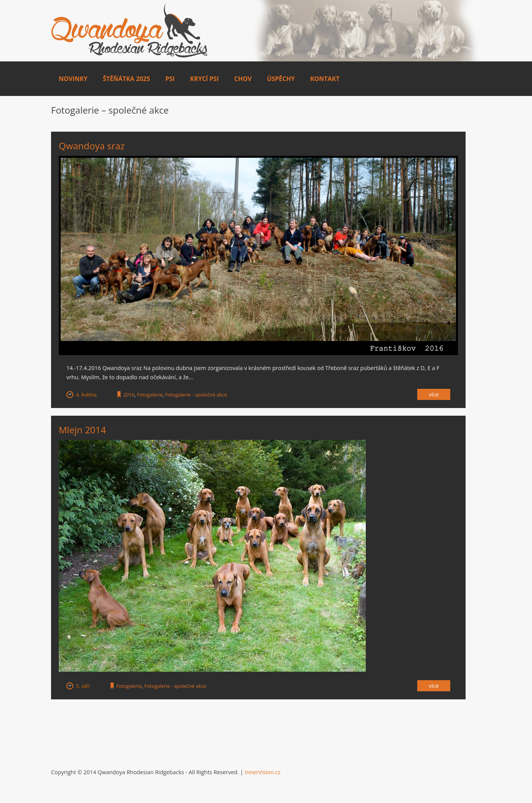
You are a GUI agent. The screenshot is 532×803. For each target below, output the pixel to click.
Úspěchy (281, 78)
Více (434, 394)
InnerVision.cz (262, 772)
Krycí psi (204, 78)
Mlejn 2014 (82, 429)
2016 (128, 394)
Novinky (73, 78)
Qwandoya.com (129, 30)
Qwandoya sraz (92, 145)
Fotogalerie (150, 394)
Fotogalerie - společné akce (196, 394)
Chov (243, 78)
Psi (170, 78)
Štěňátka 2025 (126, 78)
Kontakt (325, 78)
